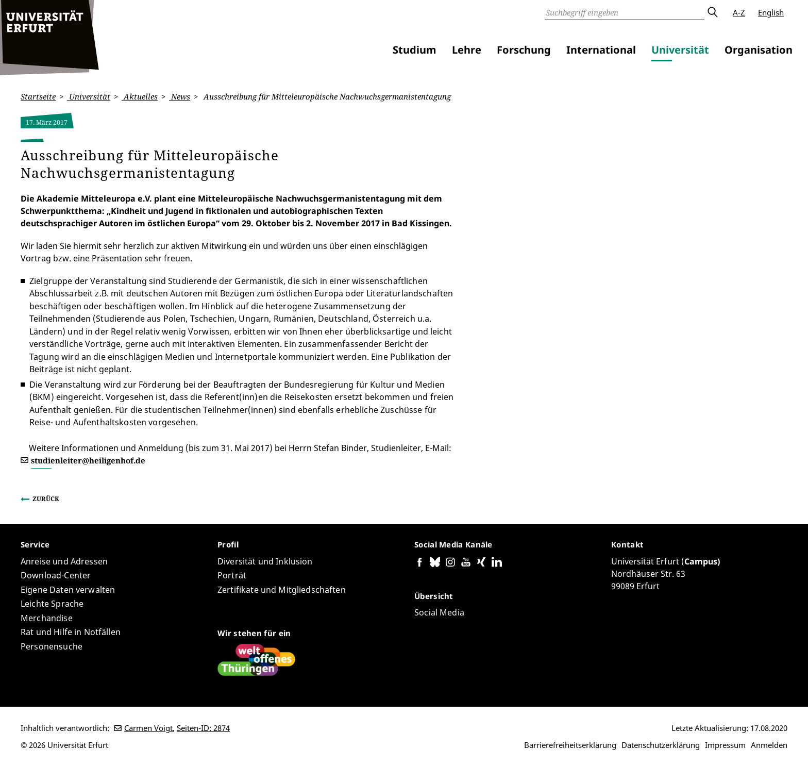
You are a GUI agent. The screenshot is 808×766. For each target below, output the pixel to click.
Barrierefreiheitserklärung (570, 745)
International (601, 50)
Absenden (712, 12)
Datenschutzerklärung (660, 745)
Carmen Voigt (148, 728)
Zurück (45, 498)
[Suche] (624, 12)
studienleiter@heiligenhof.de (88, 460)
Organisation (759, 50)
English (771, 12)
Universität (680, 50)
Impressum (725, 745)
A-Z (739, 12)
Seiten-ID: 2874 (203, 728)
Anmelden (769, 745)
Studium (414, 50)
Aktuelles (140, 96)
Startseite (38, 96)
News (179, 96)
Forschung (524, 50)
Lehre (466, 50)
